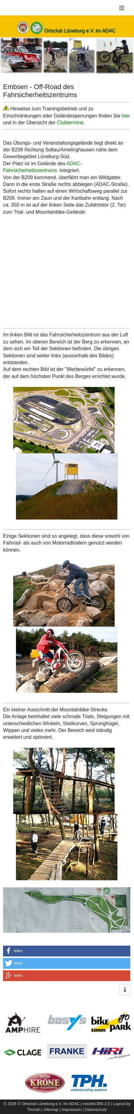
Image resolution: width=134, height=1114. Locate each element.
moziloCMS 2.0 (96, 1103)
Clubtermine (70, 122)
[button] (66, 951)
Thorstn (34, 1109)
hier (126, 115)
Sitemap (51, 1109)
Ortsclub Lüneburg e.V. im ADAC (80, 30)
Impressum (71, 1109)
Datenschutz (96, 1109)
